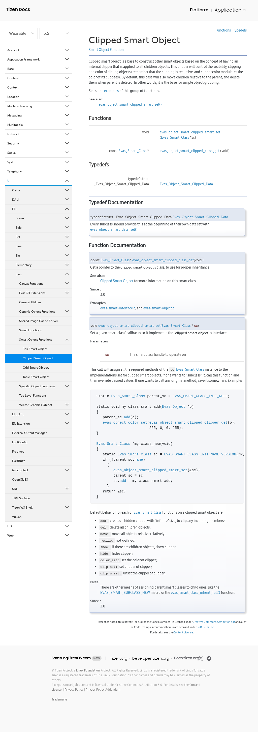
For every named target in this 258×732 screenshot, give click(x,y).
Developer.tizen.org (150, 658)
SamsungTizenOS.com (71, 658)
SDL (41, 488)
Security (38, 143)
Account (38, 50)
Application (230, 10)
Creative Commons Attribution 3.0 (214, 622)
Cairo (41, 190)
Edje (43, 227)
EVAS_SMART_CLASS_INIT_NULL (200, 396)
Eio (43, 255)
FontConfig (19, 442)
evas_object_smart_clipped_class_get (189, 150)
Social (38, 152)
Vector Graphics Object (44, 404)
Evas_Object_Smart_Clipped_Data (186, 184)
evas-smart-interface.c (117, 308)
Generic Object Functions (44, 311)
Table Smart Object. (36, 377)
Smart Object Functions (44, 339)
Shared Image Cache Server (38, 321)
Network (38, 134)
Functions (223, 30)
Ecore (43, 218)
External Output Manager (29, 433)
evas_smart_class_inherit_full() (195, 592)
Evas (43, 274)
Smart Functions (30, 330)
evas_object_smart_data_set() (114, 229)
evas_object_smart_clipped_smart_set (190, 132)
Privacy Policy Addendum (103, 689)
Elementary (43, 265)
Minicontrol (41, 470)
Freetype (18, 451)
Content (38, 78)
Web (38, 535)
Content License (183, 632)
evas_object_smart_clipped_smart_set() (130, 104)
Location (38, 96)
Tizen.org (118, 658)
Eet (43, 237)
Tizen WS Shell (41, 507)
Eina (43, 246)
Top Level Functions (32, 395)
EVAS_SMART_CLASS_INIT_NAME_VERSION (200, 454)
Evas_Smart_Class (175, 137)
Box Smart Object (35, 349)
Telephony (38, 171)
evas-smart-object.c (158, 308)
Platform (199, 10)
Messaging (38, 115)
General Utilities (30, 302)
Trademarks (59, 699)
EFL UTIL (41, 414)
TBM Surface (21, 498)
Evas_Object (173, 406)
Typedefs (240, 30)
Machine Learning (38, 106)
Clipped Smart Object (38, 358)
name (139, 459)
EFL (41, 209)
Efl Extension (41, 423)
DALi (41, 199)
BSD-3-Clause (205, 627)
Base (38, 68)
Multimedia (38, 124)
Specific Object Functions (44, 386)
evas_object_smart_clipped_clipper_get (188, 422)
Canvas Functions (44, 283)
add (127, 417)
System (38, 162)
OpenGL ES (20, 479)
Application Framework (38, 59)
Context (38, 87)
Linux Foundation (88, 670)
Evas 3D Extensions (44, 293)
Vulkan (16, 517)
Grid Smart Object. (36, 367)
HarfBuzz (18, 461)
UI (38, 180)
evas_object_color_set (125, 422)
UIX (38, 526)
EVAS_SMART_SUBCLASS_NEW (125, 592)
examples (111, 90)
